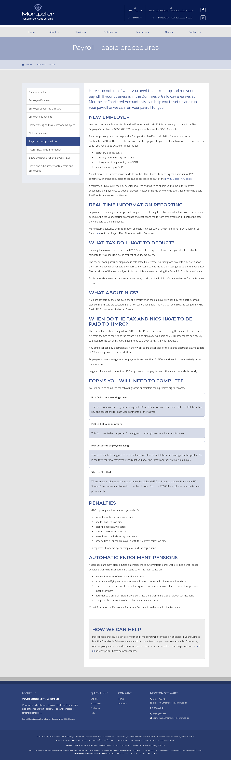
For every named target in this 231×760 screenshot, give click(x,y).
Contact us (195, 32)
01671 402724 (135, 9)
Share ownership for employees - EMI (49, 158)
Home (31, 32)
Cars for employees (39, 92)
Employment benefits (40, 117)
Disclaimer (95, 708)
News (169, 32)
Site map (95, 698)
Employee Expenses (40, 100)
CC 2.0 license (69, 719)
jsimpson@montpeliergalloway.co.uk (173, 17)
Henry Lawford (46, 719)
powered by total (182, 736)
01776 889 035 (135, 17)
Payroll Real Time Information (45, 150)
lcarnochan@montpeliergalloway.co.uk (171, 9)
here (98, 233)
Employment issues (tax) (46, 64)
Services (80, 32)
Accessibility (96, 703)
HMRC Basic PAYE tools (178, 179)
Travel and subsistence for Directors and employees (51, 168)
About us (54, 32)
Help (93, 713)
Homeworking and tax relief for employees (52, 125)
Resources (142, 32)
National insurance (39, 133)
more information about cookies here (153, 736)
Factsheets (110, 32)
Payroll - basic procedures (43, 141)
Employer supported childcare (45, 109)
